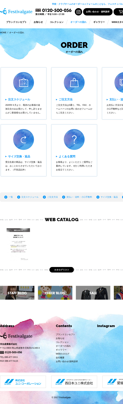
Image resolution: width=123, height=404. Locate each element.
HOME (3, 32)
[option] (18, 244)
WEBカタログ (62, 354)
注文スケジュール (30, 197)
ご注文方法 (52, 197)
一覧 (11, 197)
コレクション (56, 22)
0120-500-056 (13, 352)
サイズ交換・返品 (109, 197)
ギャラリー (99, 22)
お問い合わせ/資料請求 (67, 361)
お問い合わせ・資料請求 (98, 12)
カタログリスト (61, 270)
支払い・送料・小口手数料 (79, 197)
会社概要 (60, 357)
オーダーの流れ (78, 22)
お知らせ (38, 22)
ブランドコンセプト (16, 22)
